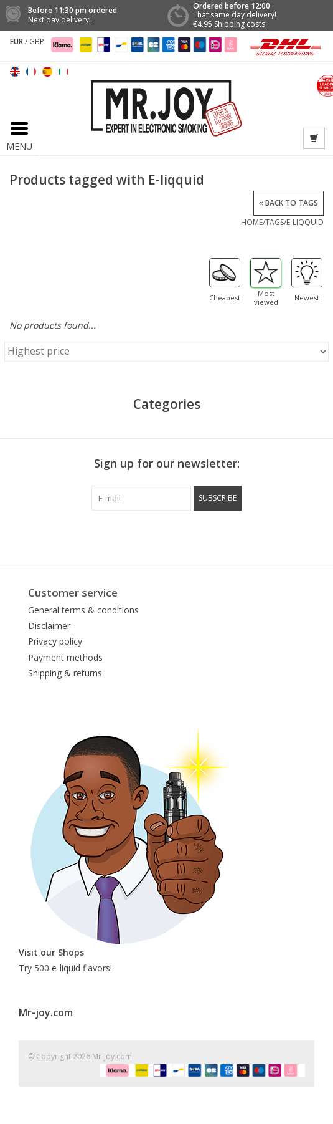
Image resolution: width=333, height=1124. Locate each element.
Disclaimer (49, 626)
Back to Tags (288, 203)
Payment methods (65, 657)
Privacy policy (55, 641)
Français (31, 72)
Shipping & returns (65, 673)
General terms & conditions (83, 610)
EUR (17, 41)
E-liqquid (305, 222)
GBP (36, 41)
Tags (274, 222)
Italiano (63, 72)
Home (252, 222)
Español (47, 72)
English (15, 72)
